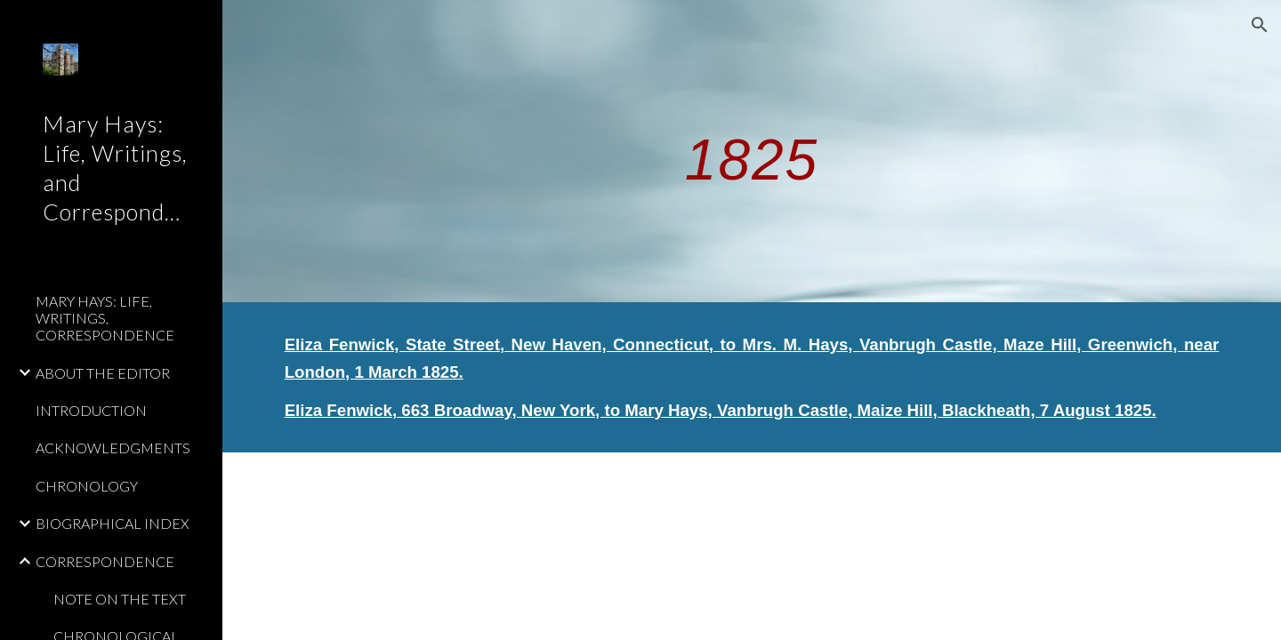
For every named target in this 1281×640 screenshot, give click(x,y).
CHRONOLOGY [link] (87, 485)
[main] (751, 151)
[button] (1259, 25)
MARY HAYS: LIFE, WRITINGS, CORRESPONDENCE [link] (105, 318)
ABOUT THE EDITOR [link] (103, 372)
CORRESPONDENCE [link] (105, 561)
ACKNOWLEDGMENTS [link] (113, 447)
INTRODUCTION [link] (91, 410)
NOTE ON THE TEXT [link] (119, 598)
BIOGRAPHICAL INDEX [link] (112, 523)
